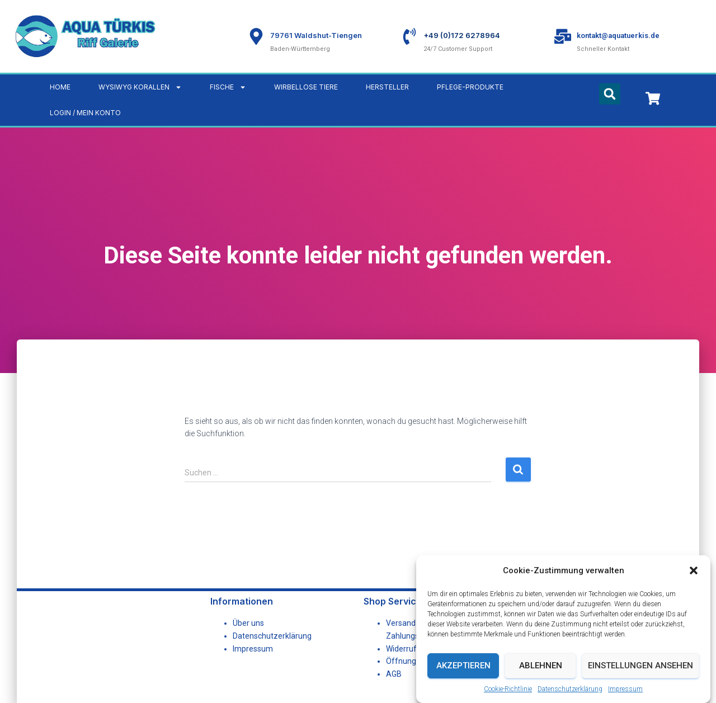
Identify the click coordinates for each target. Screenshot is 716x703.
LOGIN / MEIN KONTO (85, 112)
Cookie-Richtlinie (508, 689)
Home (60, 87)
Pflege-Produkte (470, 87)
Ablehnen (540, 665)
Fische (228, 87)
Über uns (248, 623)
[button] (693, 571)
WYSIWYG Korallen (140, 87)
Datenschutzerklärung (570, 689)
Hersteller (387, 87)
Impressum (625, 689)
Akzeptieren (463, 665)
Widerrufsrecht (412, 648)
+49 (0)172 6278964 (461, 35)
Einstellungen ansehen (640, 665)
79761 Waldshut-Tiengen (316, 35)
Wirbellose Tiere (306, 87)
